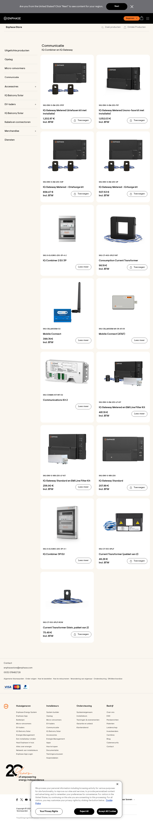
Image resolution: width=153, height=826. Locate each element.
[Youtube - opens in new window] (26, 799)
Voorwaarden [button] (22, 811)
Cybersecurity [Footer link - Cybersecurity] (113, 743)
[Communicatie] (20, 77)
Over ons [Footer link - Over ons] (110, 712)
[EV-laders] (20, 104)
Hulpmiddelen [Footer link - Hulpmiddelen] (52, 758)
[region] (76, 799)
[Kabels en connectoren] (20, 122)
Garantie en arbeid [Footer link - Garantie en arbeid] (85, 724)
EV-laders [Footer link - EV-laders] (20, 728)
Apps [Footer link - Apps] (48, 743)
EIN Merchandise (115, 679)
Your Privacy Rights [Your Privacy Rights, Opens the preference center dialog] (49, 812)
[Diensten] (20, 139)
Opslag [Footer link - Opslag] (49, 716)
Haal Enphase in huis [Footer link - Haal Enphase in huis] (25, 743)
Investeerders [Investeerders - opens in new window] (112, 731)
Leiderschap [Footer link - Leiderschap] (112, 728)
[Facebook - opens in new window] (17, 799)
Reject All (84, 812)
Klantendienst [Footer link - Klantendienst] (82, 728)
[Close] (117, 784)
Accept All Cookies (107, 812)
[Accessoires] (20, 86)
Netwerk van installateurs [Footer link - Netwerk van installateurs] (27, 750)
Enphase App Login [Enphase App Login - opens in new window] (24, 754)
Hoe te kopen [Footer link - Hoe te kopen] (52, 747)
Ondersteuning (100, 679)
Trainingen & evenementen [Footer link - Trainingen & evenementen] (88, 720)
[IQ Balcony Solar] (20, 95)
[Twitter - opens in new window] (21, 799)
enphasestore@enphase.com (18, 668)
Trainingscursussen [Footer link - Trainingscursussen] (54, 754)
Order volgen (31, 679)
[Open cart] (142, 18)
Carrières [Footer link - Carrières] (111, 735)
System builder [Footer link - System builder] (52, 712)
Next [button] (117, 6)
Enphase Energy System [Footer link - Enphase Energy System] (26, 712)
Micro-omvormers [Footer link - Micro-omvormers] (23, 724)
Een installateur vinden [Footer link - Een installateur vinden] (26, 739)
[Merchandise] (20, 131)
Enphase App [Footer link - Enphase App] (22, 716)
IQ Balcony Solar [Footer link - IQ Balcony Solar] (23, 731)
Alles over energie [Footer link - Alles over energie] (24, 747)
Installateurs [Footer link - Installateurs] (82, 716)
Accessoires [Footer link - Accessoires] (51, 735)
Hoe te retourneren (61, 679)
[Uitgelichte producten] (20, 50)
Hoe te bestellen (45, 679)
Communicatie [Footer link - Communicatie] (52, 728)
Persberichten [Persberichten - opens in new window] (113, 720)
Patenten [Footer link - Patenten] (110, 724)
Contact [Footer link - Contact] (110, 747)
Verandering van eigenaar (81, 679)
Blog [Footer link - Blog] (109, 739)
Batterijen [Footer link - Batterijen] (20, 720)
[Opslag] (20, 59)
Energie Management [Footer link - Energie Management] (25, 735)
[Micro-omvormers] (20, 68)
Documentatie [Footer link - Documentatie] (52, 750)
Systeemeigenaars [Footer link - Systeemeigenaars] (84, 712)
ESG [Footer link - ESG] (108, 716)
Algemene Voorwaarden (14, 679)
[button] (148, 18)
